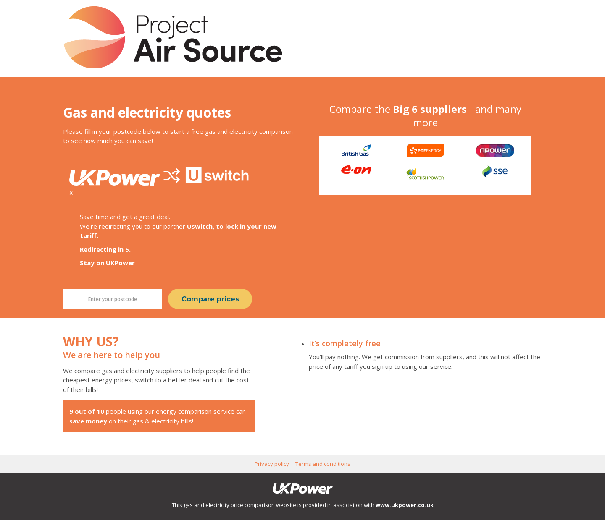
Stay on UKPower (107, 263)
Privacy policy (272, 464)
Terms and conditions (322, 464)
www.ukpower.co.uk (405, 505)
